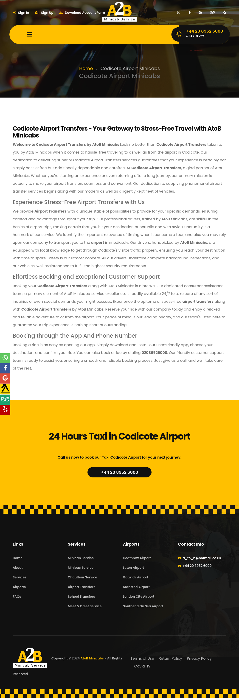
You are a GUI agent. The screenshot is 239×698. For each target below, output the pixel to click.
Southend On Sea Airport (143, 606)
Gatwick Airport (135, 577)
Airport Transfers (81, 587)
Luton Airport (133, 567)
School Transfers (81, 596)
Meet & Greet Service (85, 606)
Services (20, 577)
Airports (19, 587)
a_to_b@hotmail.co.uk (202, 558)
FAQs (17, 596)
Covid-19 (142, 666)
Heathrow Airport (137, 558)
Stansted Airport (136, 587)
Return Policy (170, 658)
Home (86, 68)
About (18, 567)
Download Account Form (82, 12)
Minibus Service (81, 567)
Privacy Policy (199, 658)
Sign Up (44, 12)
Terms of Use (142, 658)
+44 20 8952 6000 (119, 472)
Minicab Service (81, 558)
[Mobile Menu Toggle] (29, 34)
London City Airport (139, 596)
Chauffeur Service (82, 577)
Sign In (21, 12)
